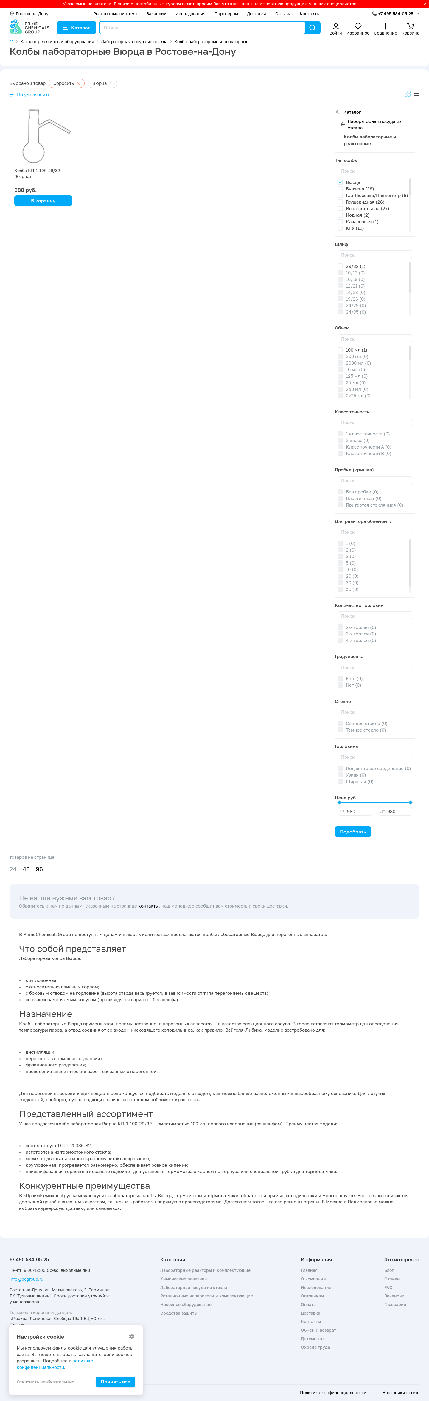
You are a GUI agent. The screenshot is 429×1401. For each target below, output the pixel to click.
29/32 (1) (356, 266)
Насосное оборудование (186, 1304)
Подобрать (353, 832)
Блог (389, 1270)
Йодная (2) (358, 215)
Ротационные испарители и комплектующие (206, 1295)
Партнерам (226, 13)
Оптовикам (312, 1295)
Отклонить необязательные (45, 1381)
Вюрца (353, 182)
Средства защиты (178, 1313)
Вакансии (156, 13)
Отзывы (283, 13)
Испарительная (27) (367, 208)
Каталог (76, 28)
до (382, 810)
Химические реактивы (183, 1278)
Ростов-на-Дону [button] (29, 13)
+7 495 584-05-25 (395, 13)
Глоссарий (395, 1304)
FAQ (388, 1287)
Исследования (190, 13)
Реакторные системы (115, 13)
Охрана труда (315, 1347)
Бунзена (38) (360, 188)
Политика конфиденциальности (333, 1392)
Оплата (308, 1304)
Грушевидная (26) (365, 201)
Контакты (310, 13)
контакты (148, 905)
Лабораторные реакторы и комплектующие (205, 1270)
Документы (312, 1338)
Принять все (115, 1382)
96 (39, 869)
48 (26, 869)
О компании (313, 1278)
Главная (309, 1270)
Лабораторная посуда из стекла (375, 124)
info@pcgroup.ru (26, 1279)
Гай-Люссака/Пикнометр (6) (377, 195)
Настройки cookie (400, 1392)
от (342, 810)
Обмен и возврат (318, 1330)
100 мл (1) (356, 349)
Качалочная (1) (362, 221)
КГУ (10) (355, 228)
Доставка (256, 13)
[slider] (339, 802)
